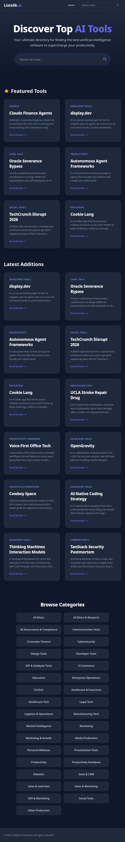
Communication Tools (86, 629)
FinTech (39, 690)
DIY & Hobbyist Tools (39, 666)
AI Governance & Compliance (38, 629)
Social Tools (86, 798)
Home (71, 5)
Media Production (86, 738)
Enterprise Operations (86, 678)
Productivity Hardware (86, 762)
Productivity (38, 762)
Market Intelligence (38, 726)
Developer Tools (86, 653)
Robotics (38, 774)
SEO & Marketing (38, 798)
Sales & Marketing (86, 786)
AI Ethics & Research (86, 617)
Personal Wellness (38, 750)
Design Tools (39, 653)
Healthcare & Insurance (86, 690)
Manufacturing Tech (86, 714)
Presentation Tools (86, 750)
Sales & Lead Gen (39, 786)
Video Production (39, 810)
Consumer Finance (39, 641)
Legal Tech (86, 702)
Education (38, 678)
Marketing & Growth (39, 738)
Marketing (86, 726)
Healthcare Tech (38, 702)
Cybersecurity (86, 641)
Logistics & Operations (38, 714)
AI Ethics (38, 617)
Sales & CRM (86, 774)
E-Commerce (86, 666)
